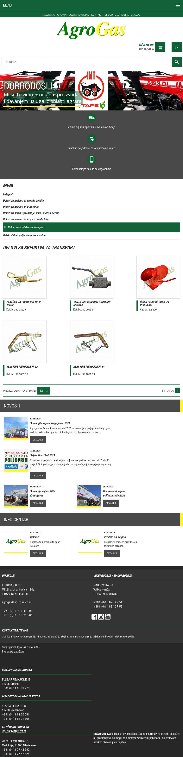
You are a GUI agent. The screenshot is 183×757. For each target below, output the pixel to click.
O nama (61, 14)
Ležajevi (7, 194)
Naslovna (48, 14)
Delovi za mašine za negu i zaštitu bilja (26, 219)
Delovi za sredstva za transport (26, 227)
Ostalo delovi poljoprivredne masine (24, 235)
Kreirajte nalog (131, 14)
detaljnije (38, 439)
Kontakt (96, 14)
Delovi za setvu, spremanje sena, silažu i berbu (31, 213)
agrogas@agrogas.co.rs (17, 602)
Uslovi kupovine (79, 14)
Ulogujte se (111, 14)
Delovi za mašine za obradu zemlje (23, 200)
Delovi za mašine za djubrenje (20, 207)
